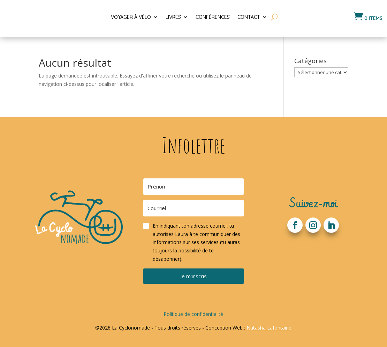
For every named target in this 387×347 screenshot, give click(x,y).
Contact (248, 17)
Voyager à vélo (131, 17)
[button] (193, 242)
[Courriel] (193, 208)
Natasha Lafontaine (268, 327)
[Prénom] (193, 186)
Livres (173, 17)
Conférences (213, 17)
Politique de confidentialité (193, 314)
